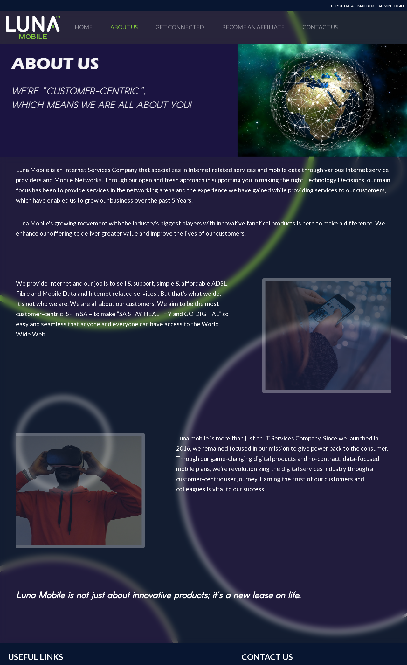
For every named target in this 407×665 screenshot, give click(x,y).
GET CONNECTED (179, 27)
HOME (84, 27)
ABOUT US (124, 27)
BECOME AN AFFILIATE (253, 27)
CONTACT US (320, 27)
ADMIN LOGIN (391, 5)
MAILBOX (366, 5)
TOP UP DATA (342, 5)
